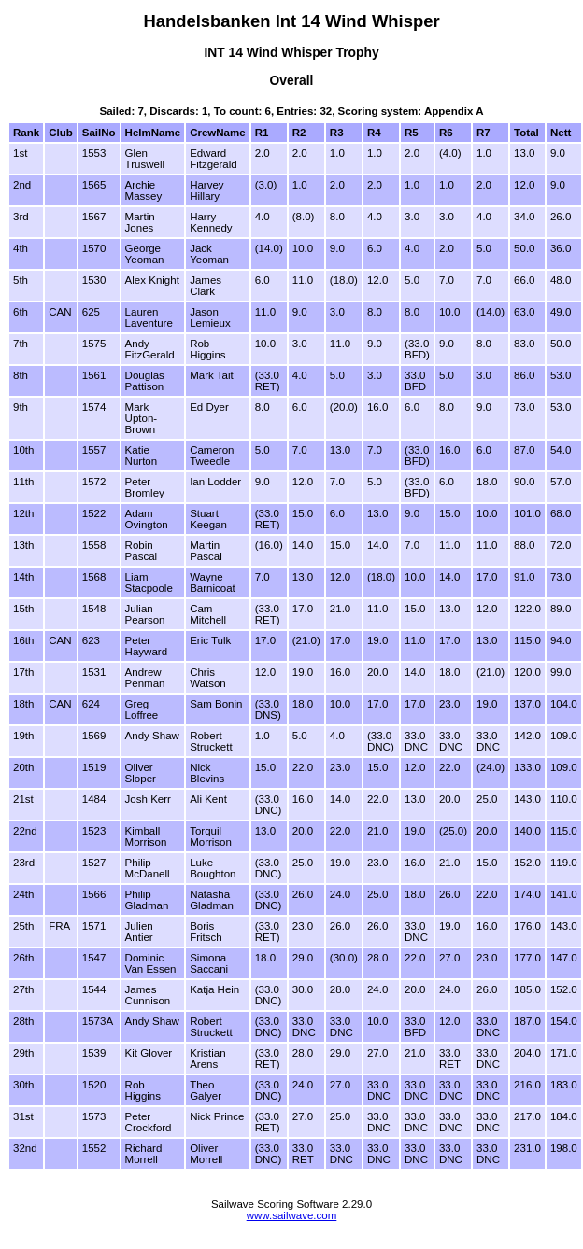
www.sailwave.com (292, 1215)
